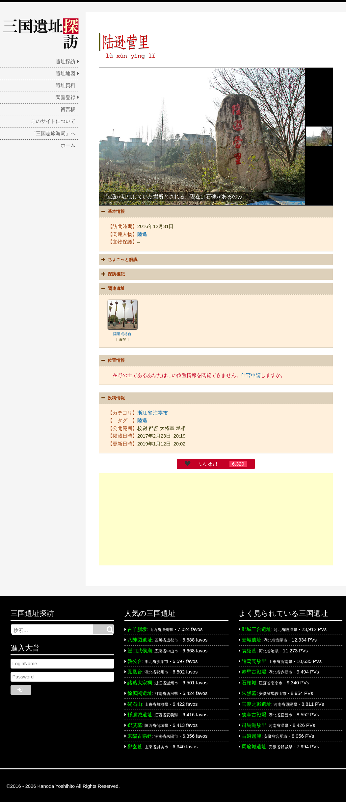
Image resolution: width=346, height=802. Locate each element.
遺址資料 (65, 85)
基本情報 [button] (112, 211)
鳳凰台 (134, 670)
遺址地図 (65, 73)
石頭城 (249, 681)
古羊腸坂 (137, 627)
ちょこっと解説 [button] (119, 259)
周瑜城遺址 (254, 745)
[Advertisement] (216, 518)
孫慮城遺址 (139, 713)
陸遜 (142, 233)
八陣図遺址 (139, 638)
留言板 (68, 109)
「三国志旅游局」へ (53, 133)
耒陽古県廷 (139, 734)
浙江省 (144, 411)
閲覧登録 (65, 97)
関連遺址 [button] (112, 288)
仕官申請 (251, 374)
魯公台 (134, 659)
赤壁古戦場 (254, 670)
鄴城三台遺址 (256, 627)
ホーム (68, 145)
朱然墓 (249, 691)
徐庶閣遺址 (139, 691)
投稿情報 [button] (112, 396)
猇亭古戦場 (254, 713)
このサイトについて (53, 121)
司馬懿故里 (254, 724)
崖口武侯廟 (139, 649)
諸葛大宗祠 (139, 681)
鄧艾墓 (134, 724)
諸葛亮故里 (254, 659)
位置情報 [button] (112, 360)
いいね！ (209, 462)
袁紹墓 (249, 649)
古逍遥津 (251, 734)
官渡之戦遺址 (256, 702)
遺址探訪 (65, 61)
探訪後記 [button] (112, 274)
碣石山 (134, 702)
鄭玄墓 (134, 745)
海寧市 (160, 411)
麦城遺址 (251, 638)
